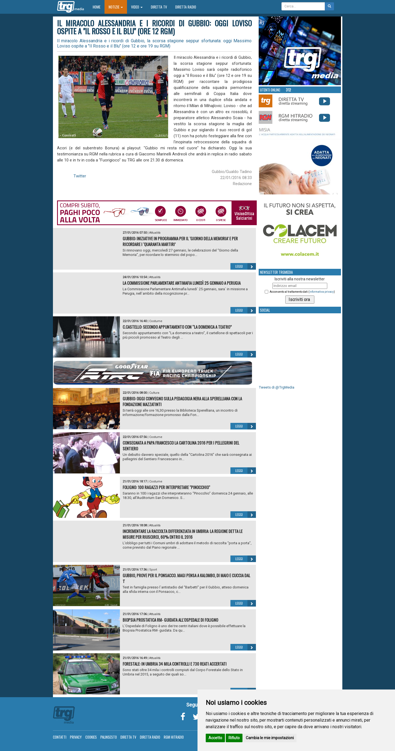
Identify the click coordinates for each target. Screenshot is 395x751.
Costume (155, 321)
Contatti (59, 737)
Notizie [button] (116, 7)
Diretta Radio (185, 7)
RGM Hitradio (174, 737)
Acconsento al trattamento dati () (302, 291)
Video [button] (137, 7)
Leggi (245, 266)
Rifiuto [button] (234, 738)
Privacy (76, 737)
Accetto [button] (215, 738)
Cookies (91, 737)
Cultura (154, 393)
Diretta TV (159, 7)
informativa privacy (321, 291)
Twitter (80, 176)
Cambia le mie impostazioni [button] (270, 738)
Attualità (154, 232)
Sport (153, 569)
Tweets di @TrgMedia (276, 387)
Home (99, 7)
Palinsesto (108, 737)
